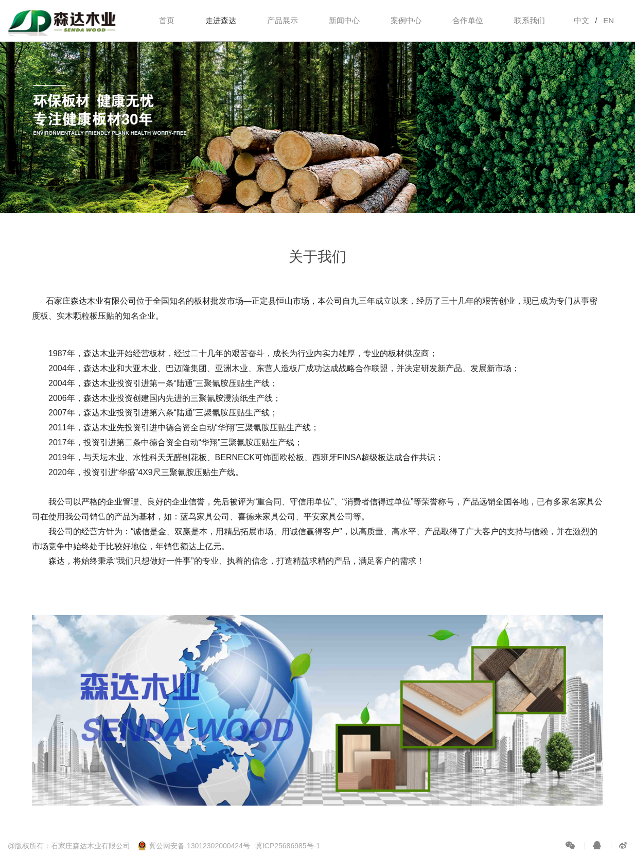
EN (608, 20)
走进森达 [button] (220, 20)
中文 (581, 20)
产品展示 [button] (282, 20)
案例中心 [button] (406, 20)
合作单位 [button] (467, 20)
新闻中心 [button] (344, 20)
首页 (166, 20)
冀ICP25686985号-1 (287, 846)
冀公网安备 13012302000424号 (193, 846)
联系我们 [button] (529, 20)
